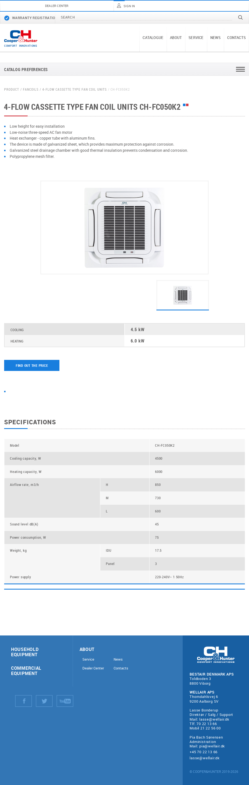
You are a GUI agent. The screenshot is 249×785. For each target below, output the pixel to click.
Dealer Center (93, 668)
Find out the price (32, 365)
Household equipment (24, 652)
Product (11, 89)
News (215, 37)
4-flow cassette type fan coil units (74, 89)
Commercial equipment (26, 670)
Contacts (236, 37)
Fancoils (30, 89)
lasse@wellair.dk (214, 719)
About (176, 37)
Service (195, 37)
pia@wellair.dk (212, 746)
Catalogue (153, 37)
